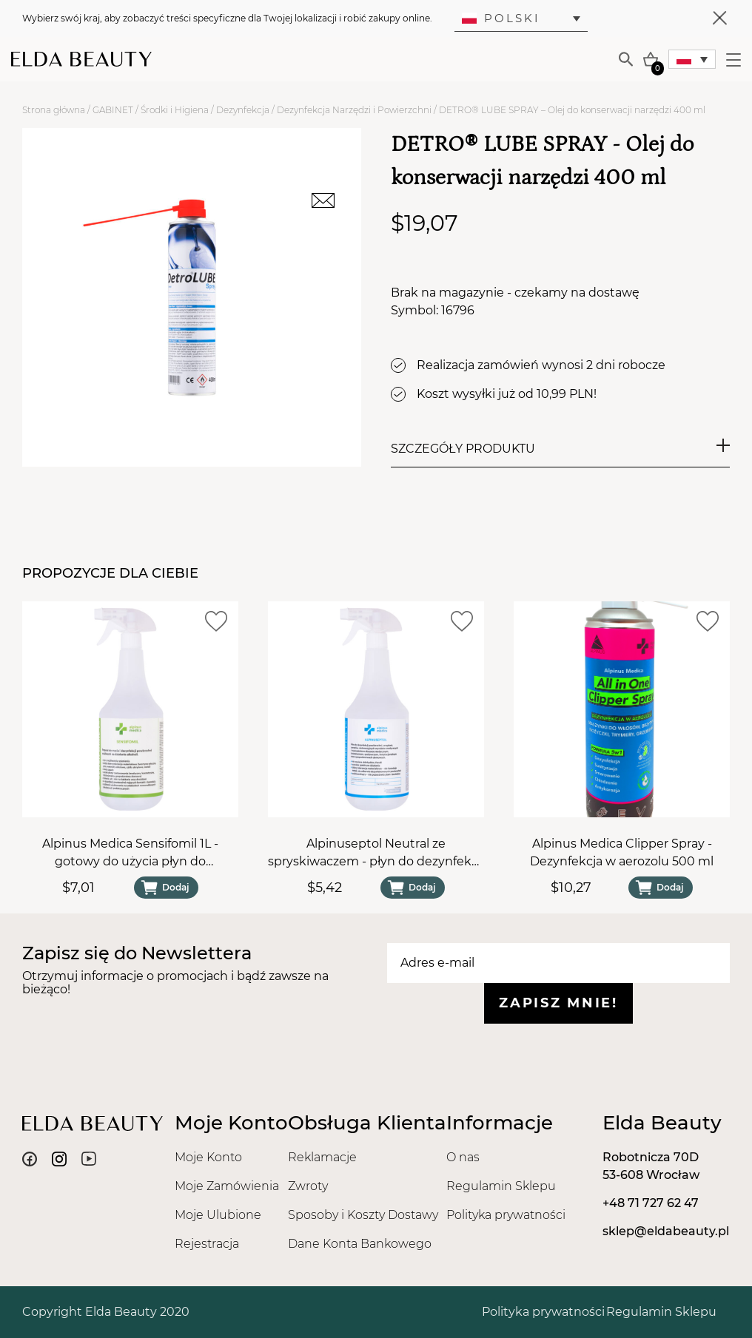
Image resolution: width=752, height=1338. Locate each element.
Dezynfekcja (242, 109)
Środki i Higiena (175, 109)
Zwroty (308, 1186)
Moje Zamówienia (227, 1186)
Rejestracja (207, 1244)
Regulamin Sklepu (501, 1186)
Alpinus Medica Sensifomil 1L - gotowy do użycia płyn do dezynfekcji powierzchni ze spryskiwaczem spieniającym (130, 854)
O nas (463, 1157)
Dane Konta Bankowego (360, 1244)
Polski (501, 18)
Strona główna (53, 109)
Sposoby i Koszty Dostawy (363, 1215)
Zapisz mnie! (558, 1003)
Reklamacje (322, 1157)
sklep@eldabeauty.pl (665, 1231)
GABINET (113, 109)
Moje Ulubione (218, 1215)
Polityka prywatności (505, 1215)
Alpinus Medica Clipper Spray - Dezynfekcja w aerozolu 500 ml (622, 852)
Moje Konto (208, 1157)
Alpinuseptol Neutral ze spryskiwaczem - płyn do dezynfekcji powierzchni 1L (376, 854)
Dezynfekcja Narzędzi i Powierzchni (354, 109)
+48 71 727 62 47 (650, 1203)
